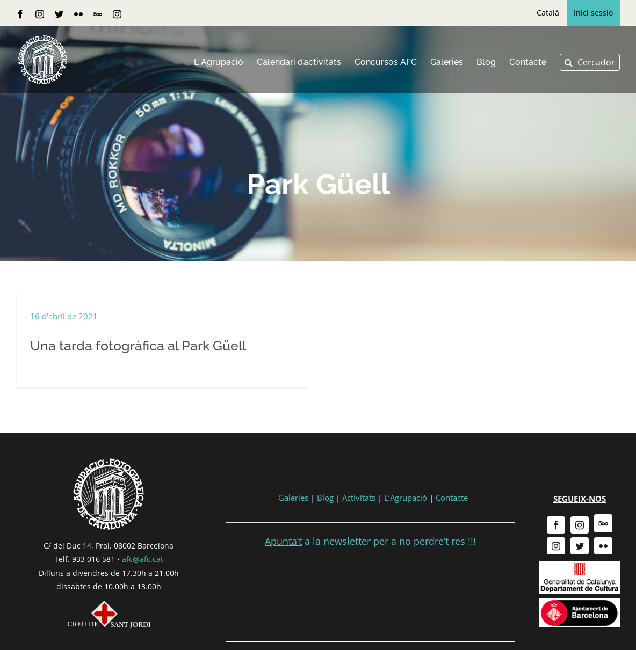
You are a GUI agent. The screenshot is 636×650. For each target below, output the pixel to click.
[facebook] (556, 529)
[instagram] (579, 529)
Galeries (293, 501)
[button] (590, 62)
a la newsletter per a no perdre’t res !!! (370, 545)
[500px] (603, 527)
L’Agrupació (405, 501)
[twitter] (579, 550)
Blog (325, 501)
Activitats (358, 501)
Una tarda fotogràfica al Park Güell (138, 346)
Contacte (452, 501)
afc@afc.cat (142, 563)
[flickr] (603, 550)
